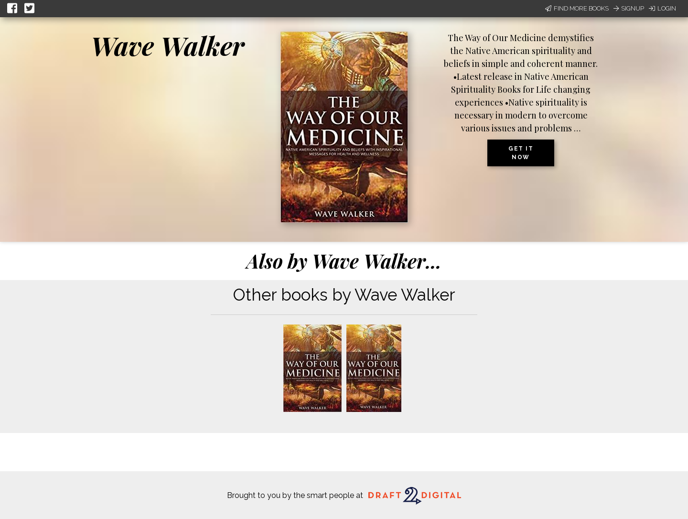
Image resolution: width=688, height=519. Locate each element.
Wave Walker (167, 45)
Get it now (520, 153)
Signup (628, 8)
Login (662, 8)
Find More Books (577, 8)
